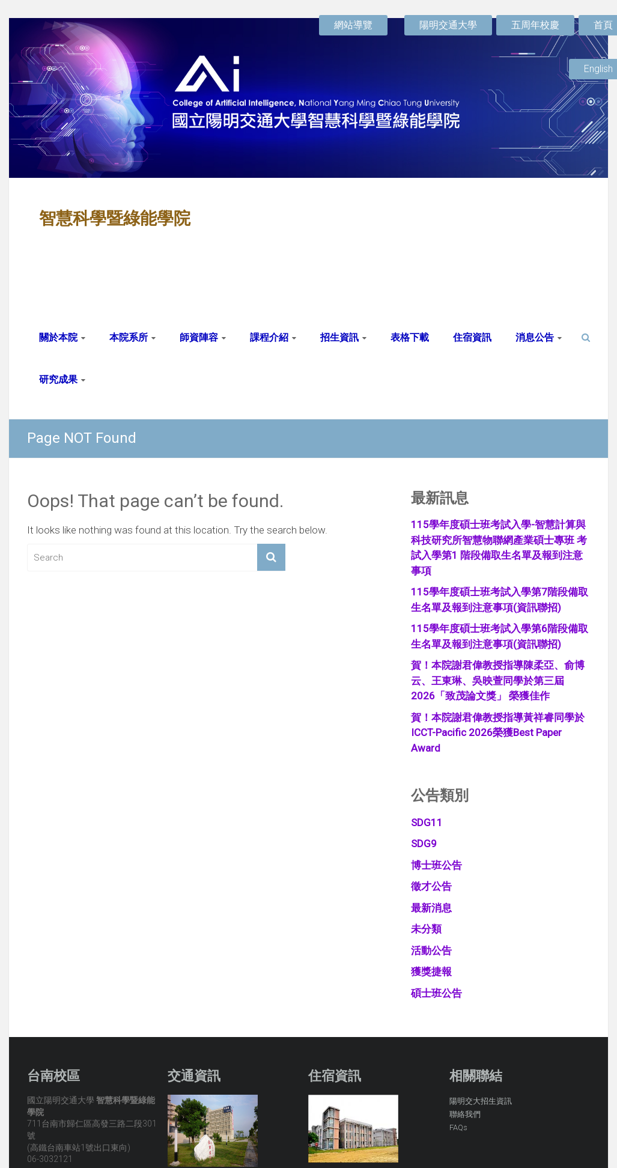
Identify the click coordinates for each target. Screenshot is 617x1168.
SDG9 (424, 844)
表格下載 (410, 337)
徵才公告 (431, 886)
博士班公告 (436, 865)
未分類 (426, 929)
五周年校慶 (535, 25)
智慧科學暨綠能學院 (114, 218)
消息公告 (534, 337)
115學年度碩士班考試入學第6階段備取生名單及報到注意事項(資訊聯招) (499, 636)
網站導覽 (353, 25)
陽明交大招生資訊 (480, 1101)
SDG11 (427, 823)
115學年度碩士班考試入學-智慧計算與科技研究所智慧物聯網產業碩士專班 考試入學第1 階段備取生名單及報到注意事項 (499, 548)
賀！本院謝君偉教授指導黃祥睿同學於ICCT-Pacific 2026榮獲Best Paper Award (498, 732)
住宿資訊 (472, 337)
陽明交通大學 (448, 25)
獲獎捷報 (431, 972)
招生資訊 (339, 337)
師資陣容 (199, 337)
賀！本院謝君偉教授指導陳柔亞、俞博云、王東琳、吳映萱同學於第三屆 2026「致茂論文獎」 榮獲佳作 (498, 680)
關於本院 (58, 337)
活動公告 (431, 950)
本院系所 (128, 337)
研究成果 (58, 379)
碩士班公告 (436, 993)
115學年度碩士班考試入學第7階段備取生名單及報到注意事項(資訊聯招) (499, 599)
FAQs (458, 1127)
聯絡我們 (465, 1114)
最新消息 (431, 908)
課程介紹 (269, 337)
